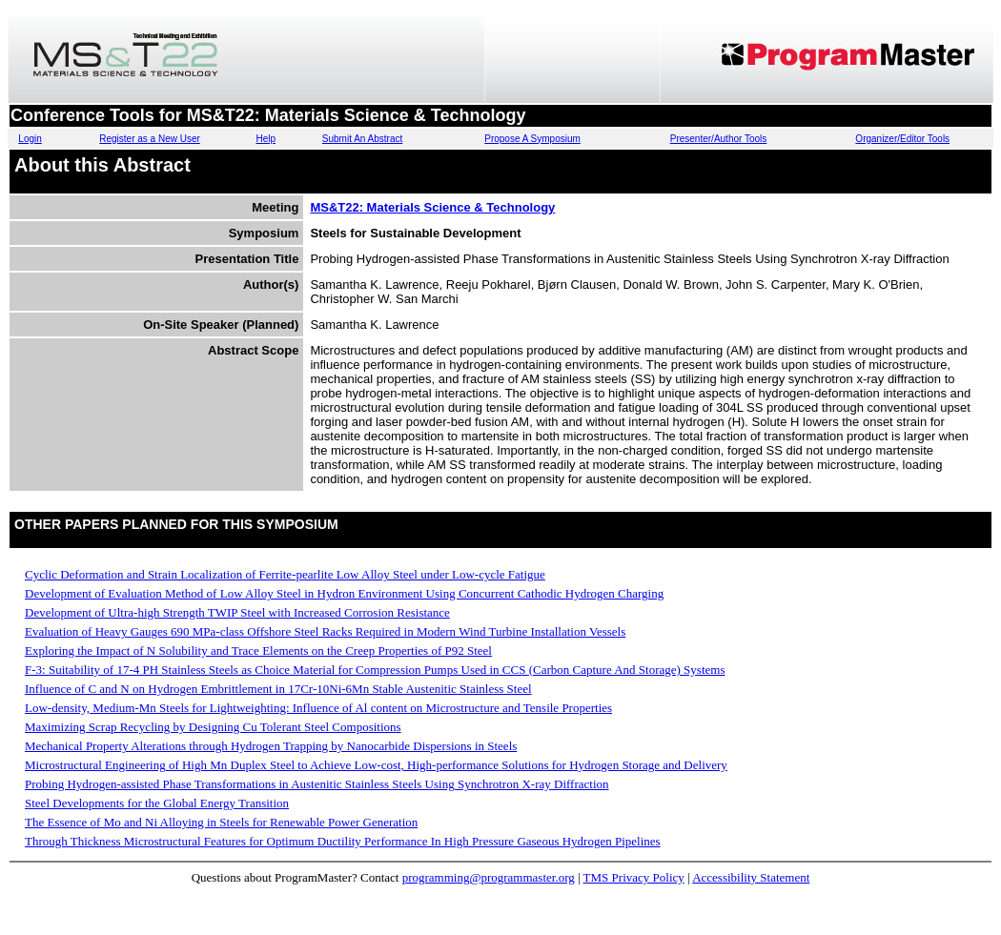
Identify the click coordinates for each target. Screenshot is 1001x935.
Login (29, 138)
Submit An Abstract (362, 138)
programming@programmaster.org (488, 877)
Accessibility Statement (750, 877)
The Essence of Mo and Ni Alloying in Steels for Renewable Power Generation (221, 822)
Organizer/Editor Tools (902, 138)
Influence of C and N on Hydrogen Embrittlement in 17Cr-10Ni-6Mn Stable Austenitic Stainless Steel (278, 688)
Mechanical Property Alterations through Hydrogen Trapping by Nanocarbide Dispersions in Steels (271, 746)
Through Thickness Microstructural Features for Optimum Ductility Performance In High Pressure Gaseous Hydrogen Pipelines (343, 841)
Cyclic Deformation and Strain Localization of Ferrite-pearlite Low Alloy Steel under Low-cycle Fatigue (285, 574)
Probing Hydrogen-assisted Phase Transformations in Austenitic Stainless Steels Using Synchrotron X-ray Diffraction (317, 784)
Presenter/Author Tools (718, 138)
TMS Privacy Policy (633, 877)
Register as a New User (149, 138)
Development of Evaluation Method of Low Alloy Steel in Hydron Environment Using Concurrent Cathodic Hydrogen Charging (344, 593)
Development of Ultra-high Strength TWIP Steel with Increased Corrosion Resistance (237, 612)
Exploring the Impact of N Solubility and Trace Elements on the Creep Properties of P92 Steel (258, 650)
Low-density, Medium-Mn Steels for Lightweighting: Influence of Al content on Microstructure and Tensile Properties (318, 708)
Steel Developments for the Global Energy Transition (157, 803)
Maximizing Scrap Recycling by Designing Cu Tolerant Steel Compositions (213, 727)
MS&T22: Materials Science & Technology (432, 207)
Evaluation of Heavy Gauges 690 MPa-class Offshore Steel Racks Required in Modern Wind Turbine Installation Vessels (325, 631)
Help (265, 138)
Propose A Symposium (532, 138)
